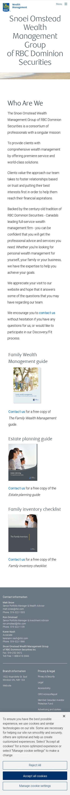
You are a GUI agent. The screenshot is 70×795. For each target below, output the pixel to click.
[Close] (64, 717)
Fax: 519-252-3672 (12, 652)
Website (7, 685)
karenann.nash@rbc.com (15, 638)
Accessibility (44, 688)
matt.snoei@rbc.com (13, 609)
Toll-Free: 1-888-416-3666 (16, 656)
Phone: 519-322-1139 (14, 626)
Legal (40, 682)
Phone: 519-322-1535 (14, 612)
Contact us (16, 411)
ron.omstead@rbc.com (14, 623)
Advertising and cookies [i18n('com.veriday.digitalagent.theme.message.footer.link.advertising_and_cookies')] (49, 709)
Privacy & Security (46, 676)
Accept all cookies (35, 777)
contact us (47, 313)
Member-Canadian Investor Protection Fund (51, 701)
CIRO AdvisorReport (47, 694)
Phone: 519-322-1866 (14, 641)
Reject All (35, 767)
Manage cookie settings (35, 787)
